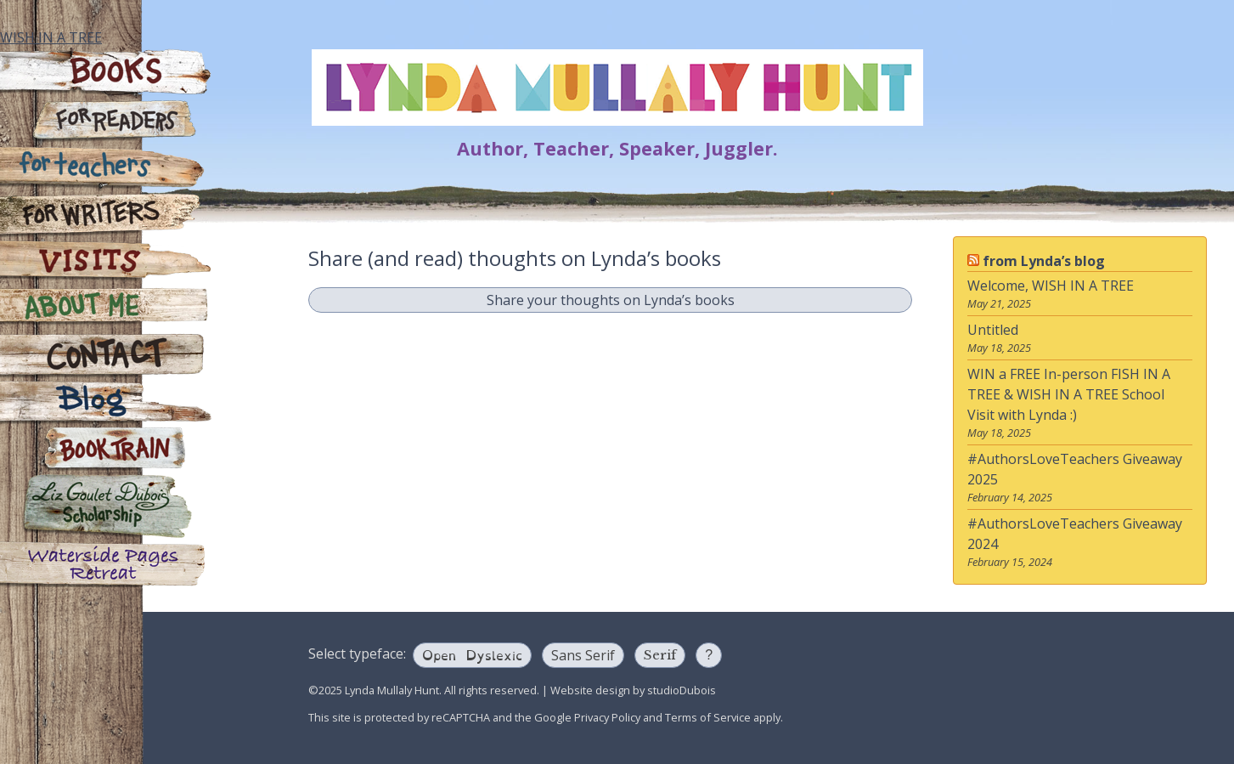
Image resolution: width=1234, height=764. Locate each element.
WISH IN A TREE (51, 37)
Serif (660, 655)
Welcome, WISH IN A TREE (1050, 285)
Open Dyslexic (472, 653)
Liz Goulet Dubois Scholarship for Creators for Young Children (106, 506)
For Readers (106, 122)
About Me (106, 309)
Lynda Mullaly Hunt (617, 87)
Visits (106, 262)
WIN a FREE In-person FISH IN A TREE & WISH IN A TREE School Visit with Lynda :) (1068, 394)
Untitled (992, 329)
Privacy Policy (607, 717)
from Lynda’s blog (1044, 261)
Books (106, 73)
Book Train (106, 449)
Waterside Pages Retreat (106, 563)
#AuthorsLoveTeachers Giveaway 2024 (1074, 533)
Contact (106, 355)
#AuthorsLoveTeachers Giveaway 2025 (1074, 469)
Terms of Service (708, 717)
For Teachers (106, 168)
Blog (106, 402)
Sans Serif (583, 655)
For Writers (106, 215)
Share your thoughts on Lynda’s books (611, 300)
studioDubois (681, 690)
